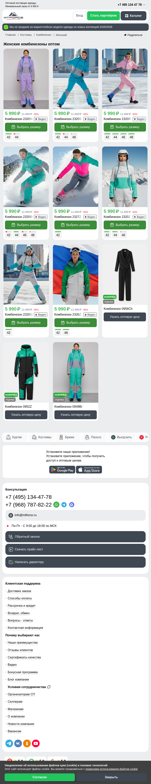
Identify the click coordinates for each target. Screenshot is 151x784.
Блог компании (18, 679)
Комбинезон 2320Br (19, 216)
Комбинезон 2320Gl (19, 314)
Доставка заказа (19, 591)
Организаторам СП (21, 694)
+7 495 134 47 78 (132, 5)
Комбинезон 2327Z (67, 216)
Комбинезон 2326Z (67, 314)
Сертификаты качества (24, 657)
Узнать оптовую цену (125, 316)
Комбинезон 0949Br (68, 406)
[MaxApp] (72, 505)
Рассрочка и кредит (22, 605)
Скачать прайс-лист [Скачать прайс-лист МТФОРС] (29, 549)
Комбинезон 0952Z (18, 406)
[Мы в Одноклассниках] (27, 743)
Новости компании (21, 724)
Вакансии (14, 731)
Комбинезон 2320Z (117, 216)
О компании (16, 716)
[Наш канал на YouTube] (36, 743)
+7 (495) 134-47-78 (28, 497)
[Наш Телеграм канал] (9, 743)
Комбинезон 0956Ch (118, 308)
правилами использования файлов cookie (111, 769)
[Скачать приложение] (62, 469)
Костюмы (44, 437)
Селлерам (15, 701)
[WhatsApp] (57, 505)
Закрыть (111, 777)
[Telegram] (65, 505)
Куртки (17, 437)
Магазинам (15, 709)
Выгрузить (124, 437)
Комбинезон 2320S (67, 119)
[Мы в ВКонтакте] (18, 743)
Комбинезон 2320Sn (19, 119)
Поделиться (135, 35)
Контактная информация (25, 627)
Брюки (69, 437)
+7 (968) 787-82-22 (28, 505)
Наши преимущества (23, 642)
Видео (12, 664)
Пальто (96, 437)
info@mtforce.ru (26, 515)
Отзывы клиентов (20, 650)
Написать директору (29, 562)
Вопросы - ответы (20, 620)
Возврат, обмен (19, 613)
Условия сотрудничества (29, 687)
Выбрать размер (26, 127)
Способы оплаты (20, 598)
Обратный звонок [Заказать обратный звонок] (27, 536)
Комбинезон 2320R (117, 119)
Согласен (40, 777)
